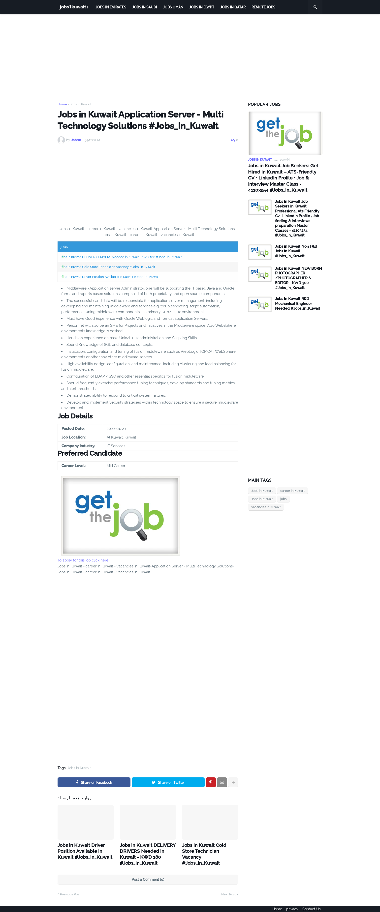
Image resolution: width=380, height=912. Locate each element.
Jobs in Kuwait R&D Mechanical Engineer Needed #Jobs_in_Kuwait (297, 302)
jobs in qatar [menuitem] (233, 7)
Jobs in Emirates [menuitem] (110, 7)
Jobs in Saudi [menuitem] (144, 7)
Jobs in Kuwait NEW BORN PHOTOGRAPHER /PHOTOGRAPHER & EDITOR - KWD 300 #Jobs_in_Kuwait (298, 277)
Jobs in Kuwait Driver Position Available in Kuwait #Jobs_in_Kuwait (109, 277)
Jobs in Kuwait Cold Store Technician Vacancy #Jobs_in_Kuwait (107, 267)
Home (62, 104)
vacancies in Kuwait (266, 505)
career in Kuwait (292, 489)
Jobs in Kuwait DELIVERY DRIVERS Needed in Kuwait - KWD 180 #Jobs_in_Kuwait (121, 257)
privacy (292, 905)
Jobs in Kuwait (80, 104)
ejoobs (63, 905)
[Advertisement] (190, 54)
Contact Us (313, 905)
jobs (283, 497)
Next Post (228, 886)
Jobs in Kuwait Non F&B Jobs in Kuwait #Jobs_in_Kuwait (296, 250)
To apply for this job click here (83, 560)
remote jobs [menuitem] (263, 7)
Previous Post (70, 886)
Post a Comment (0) (148, 871)
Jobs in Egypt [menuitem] (201, 7)
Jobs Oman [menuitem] (173, 7)
